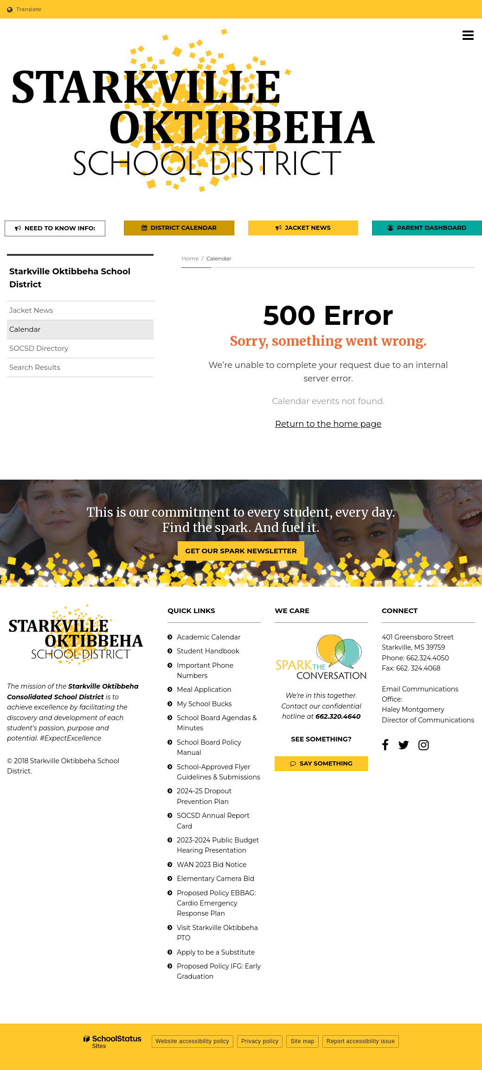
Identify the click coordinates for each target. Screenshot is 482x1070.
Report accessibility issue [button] (361, 1041)
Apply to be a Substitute (216, 952)
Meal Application (204, 689)
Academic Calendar (208, 637)
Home (190, 258)
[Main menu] (468, 35)
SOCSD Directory (38, 348)
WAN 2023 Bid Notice (211, 865)
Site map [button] (302, 1041)
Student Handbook (208, 651)
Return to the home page (328, 424)
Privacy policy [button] (259, 1041)
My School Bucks (204, 704)
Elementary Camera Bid (215, 878)
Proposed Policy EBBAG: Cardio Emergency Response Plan (216, 903)
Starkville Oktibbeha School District (69, 278)
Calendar (25, 329)
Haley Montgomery (413, 709)
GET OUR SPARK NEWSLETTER (240, 550)
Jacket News (31, 310)
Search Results (34, 367)
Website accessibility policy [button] (193, 1041)
